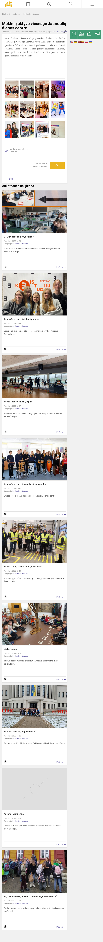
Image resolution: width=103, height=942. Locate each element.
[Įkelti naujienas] (28, 4)
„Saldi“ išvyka (10, 649)
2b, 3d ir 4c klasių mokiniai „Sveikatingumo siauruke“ (30, 896)
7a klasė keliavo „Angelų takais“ (20, 731)
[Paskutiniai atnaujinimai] (49, 4)
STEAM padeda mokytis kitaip (19, 237)
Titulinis (5, 14)
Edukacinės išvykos (31, 14)
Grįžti (10, 179)
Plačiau (59, 267)
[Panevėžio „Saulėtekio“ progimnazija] (8, 4)
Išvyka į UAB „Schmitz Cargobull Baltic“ (23, 566)
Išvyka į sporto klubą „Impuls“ (18, 401)
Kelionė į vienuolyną (14, 814)
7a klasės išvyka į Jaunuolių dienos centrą (25, 484)
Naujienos (16, 14)
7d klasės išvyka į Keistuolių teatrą (21, 319)
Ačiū (57, 165)
